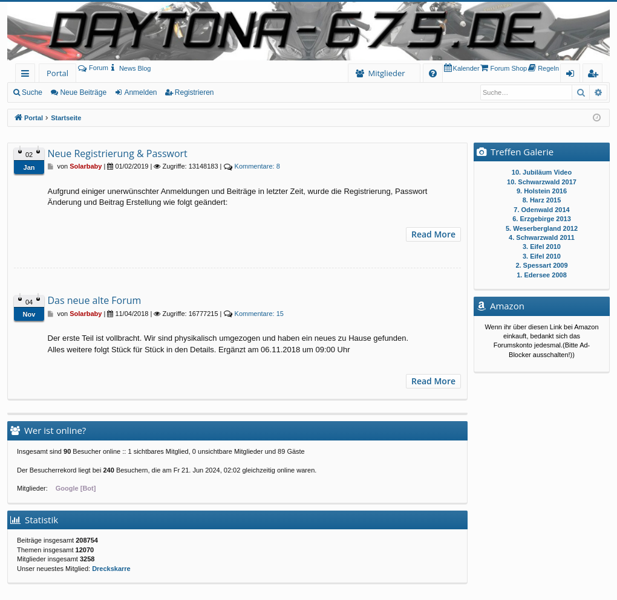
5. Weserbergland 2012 (542, 228)
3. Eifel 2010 (542, 246)
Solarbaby (86, 166)
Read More (433, 234)
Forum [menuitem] (93, 67)
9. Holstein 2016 (542, 191)
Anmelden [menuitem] (573, 75)
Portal (57, 73)
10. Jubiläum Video (542, 172)
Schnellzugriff (27, 75)
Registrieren (194, 92)
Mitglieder (386, 73)
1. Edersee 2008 (542, 275)
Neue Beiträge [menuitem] (83, 92)
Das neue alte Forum (95, 300)
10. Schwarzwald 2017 (541, 181)
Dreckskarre (111, 568)
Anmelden (140, 92)
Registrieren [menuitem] (595, 75)
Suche (32, 92)
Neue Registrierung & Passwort (118, 153)
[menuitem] (129, 68)
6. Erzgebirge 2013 (541, 218)
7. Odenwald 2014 (541, 209)
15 (259, 313)
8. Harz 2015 (542, 200)
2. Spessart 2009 (541, 265)
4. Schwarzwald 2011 (542, 237)
